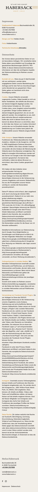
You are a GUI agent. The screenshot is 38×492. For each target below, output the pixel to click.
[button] (1, 481)
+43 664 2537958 (8, 467)
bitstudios (22, 48)
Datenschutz (15, 486)
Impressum (6, 486)
